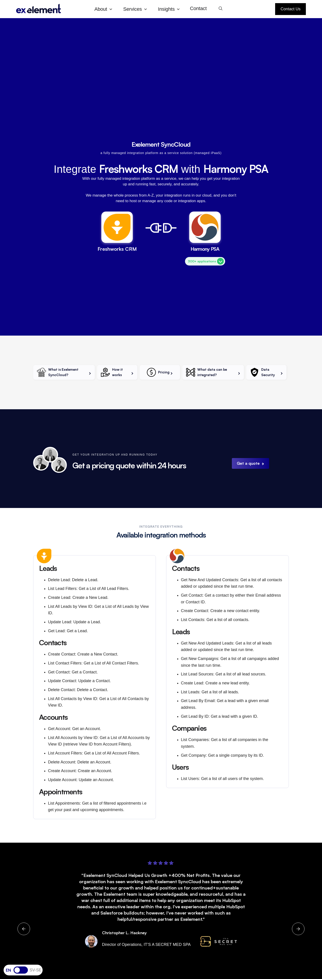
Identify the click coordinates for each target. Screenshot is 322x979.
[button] (105, 9)
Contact (198, 8)
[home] (51, 9)
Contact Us (290, 9)
